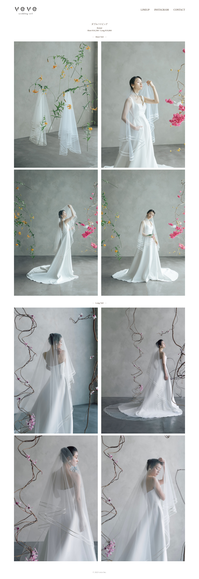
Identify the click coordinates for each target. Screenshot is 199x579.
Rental (99, 28)
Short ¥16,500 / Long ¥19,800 (99, 30)
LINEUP (145, 9)
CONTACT (179, 9)
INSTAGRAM (161, 9)
